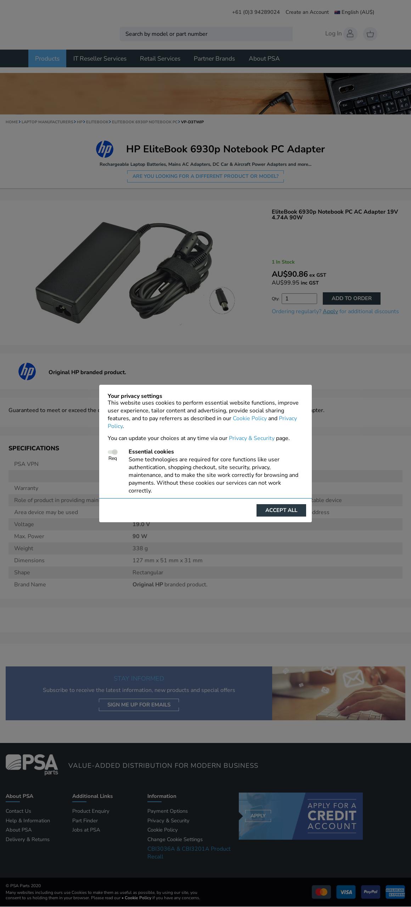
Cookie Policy (250, 418)
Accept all (281, 510)
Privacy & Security (252, 438)
